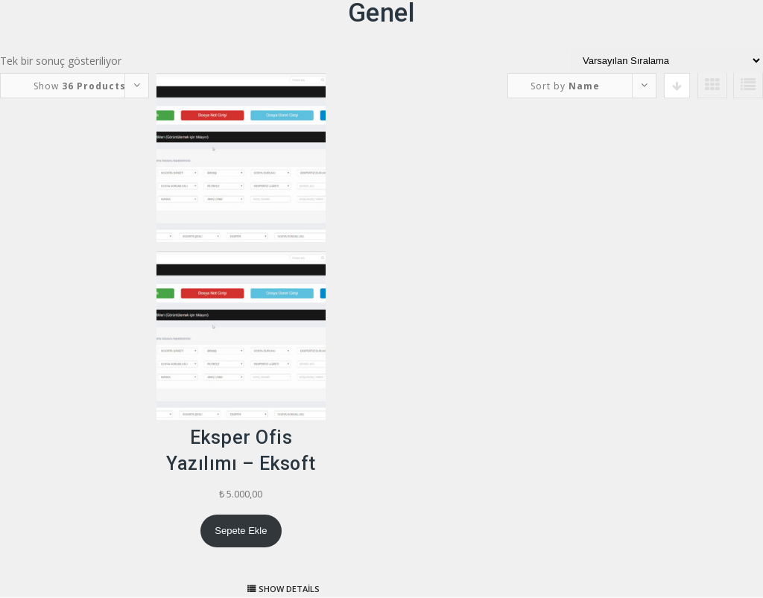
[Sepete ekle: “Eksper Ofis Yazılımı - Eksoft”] (241, 531)
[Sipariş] (667, 60)
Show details (289, 588)
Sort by (565, 86)
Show (80, 86)
